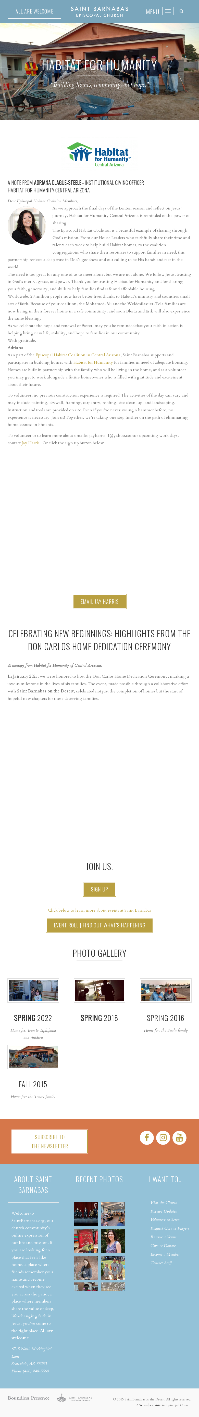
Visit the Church (164, 1202)
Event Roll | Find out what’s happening (99, 925)
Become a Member (165, 1254)
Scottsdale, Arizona (152, 1405)
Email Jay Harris (100, 601)
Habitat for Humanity (93, 362)
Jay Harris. (31, 443)
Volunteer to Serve (165, 1220)
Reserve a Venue (163, 1237)
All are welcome (34, 11)
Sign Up (99, 889)
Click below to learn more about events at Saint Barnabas (99, 910)
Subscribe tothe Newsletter (49, 1141)
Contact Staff (161, 1263)
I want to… (166, 1179)
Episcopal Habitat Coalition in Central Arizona (78, 355)
